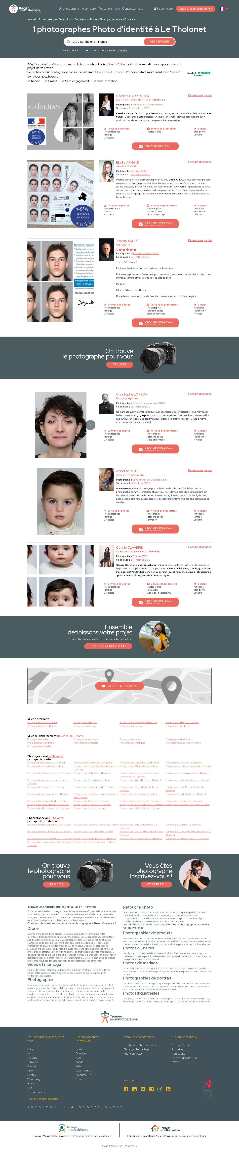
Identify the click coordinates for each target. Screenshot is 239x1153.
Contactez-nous (132, 8)
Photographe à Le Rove (131, 725)
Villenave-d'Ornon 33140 (145, 253)
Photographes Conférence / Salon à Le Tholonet (185, 789)
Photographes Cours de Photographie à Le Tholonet (141, 833)
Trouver (120, 364)
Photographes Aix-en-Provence (117, 19)
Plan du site (178, 1053)
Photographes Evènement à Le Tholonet (94, 787)
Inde (78, 1057)
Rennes (31, 1083)
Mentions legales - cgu (185, 1058)
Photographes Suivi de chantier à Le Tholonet (189, 766)
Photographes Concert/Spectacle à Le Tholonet (139, 789)
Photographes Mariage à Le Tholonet (46, 762)
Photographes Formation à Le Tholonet (94, 831)
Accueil (32, 19)
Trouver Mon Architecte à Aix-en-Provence (57, 1135)
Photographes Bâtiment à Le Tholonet (139, 766)
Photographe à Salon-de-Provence (183, 742)
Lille (29, 1088)
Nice (30, 1070)
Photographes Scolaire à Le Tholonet (92, 804)
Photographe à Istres (130, 739)
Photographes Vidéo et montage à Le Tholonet (138, 826)
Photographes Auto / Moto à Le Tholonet (48, 804)
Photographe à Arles (37, 739)
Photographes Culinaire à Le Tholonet (46, 787)
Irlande (79, 1062)
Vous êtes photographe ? (195, 8)
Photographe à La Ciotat (178, 739)
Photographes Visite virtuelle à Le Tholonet (49, 773)
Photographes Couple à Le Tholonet (45, 766)
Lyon (30, 1053)
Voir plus (122, 50)
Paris (30, 1049)
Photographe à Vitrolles (39, 746)
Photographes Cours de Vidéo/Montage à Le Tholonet (188, 833)
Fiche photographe (200, 95)
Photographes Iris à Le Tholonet (90, 807)
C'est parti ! (156, 884)
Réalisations (105, 8)
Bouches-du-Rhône (86, 19)
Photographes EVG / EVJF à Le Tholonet (140, 807)
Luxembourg (83, 1070)
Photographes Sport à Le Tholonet (91, 800)
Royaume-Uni (83, 1075)
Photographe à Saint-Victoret (42, 722)
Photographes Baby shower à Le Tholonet (48, 807)
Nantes (31, 1075)
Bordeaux (33, 1066)
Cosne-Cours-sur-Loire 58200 (148, 403)
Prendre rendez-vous (108, 646)
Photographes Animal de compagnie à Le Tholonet (48, 782)
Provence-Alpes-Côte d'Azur (55, 19)
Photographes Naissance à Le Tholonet (139, 762)
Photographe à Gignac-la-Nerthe (182, 722)
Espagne (81, 1053)
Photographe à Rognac (85, 722)
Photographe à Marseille (86, 742)
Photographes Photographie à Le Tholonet (49, 824)
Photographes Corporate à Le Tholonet (47, 800)
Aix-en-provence (37, 1092)
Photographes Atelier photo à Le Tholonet (95, 838)
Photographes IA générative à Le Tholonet (141, 838)
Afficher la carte (119, 686)
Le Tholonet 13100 (140, 108)
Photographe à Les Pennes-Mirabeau (138, 722)
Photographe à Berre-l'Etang (41, 725)
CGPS (175, 1062)
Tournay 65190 (140, 556)
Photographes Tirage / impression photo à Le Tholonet (50, 844)
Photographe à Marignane (40, 742)
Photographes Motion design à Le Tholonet (49, 831)
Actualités (177, 1049)
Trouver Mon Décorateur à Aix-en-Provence (150, 1135)
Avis (117, 8)
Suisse (79, 1079)
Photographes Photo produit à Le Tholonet (187, 773)
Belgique (81, 1049)
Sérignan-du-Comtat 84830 (147, 104)
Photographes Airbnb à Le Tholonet (92, 773)
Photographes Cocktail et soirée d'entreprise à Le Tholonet (96, 796)
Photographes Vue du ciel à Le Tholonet (140, 800)
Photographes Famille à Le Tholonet (184, 762)
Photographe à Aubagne (86, 739)
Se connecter (164, 8)
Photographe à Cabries (177, 725)
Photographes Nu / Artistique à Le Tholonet (188, 780)
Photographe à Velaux (85, 725)
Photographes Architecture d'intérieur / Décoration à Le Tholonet (139, 775)
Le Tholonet (55, 756)
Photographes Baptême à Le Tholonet (139, 794)
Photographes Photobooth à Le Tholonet (94, 842)
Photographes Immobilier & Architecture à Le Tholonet (96, 768)
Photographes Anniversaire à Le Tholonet (48, 794)
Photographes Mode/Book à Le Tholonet (140, 780)
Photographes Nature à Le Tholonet (184, 800)
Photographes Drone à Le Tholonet (183, 824)
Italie (78, 1066)
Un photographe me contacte (77, 8)
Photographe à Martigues (132, 742)
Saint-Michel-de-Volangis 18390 (149, 479)
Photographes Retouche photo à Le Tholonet (96, 824)
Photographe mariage (136, 1049)
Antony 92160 (139, 171)
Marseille (32, 1057)
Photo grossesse (133, 1053)
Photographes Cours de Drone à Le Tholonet (50, 838)
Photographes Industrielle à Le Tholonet (186, 794)
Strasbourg (33, 1079)
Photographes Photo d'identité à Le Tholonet (142, 804)
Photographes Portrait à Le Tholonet (92, 780)
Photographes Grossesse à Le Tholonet (93, 762)
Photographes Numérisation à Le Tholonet (187, 838)
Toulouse (32, 1062)
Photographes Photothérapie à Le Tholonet (188, 804)
